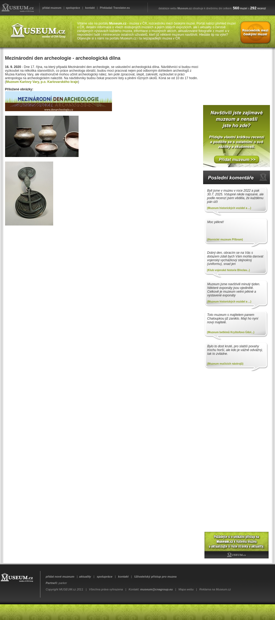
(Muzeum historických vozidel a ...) (229, 208)
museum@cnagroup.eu (156, 589)
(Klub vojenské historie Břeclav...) (228, 270)
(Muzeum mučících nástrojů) (225, 363)
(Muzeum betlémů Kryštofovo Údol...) (230, 332)
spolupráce (73, 7)
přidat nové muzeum (60, 576)
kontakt (90, 7)
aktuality (85, 576)
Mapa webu (186, 589)
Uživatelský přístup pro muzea (155, 576)
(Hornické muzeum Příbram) (225, 239)
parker (63, 583)
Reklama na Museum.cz (215, 589)
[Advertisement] (235, 74)
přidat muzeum (51, 7)
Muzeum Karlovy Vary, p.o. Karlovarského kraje (42, 82)
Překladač (106, 7)
